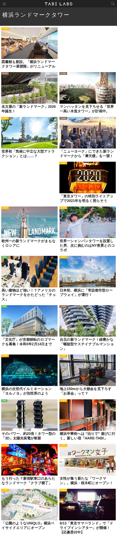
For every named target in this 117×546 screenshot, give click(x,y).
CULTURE (5, 74)
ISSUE (4, 258)
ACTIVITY (5, 29)
